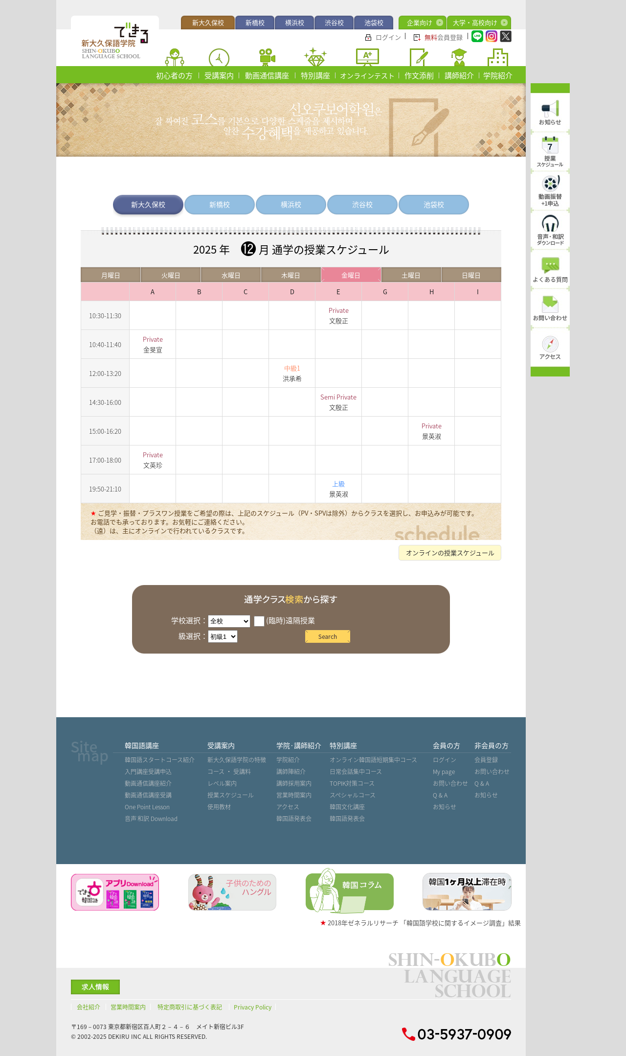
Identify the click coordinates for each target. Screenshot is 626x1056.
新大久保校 (208, 22)
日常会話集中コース (356, 771)
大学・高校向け (475, 22)
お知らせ (444, 806)
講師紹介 (459, 75)
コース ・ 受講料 (229, 771)
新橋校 (255, 22)
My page (444, 771)
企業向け (419, 22)
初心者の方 (174, 75)
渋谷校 (334, 22)
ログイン (388, 37)
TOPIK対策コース (352, 783)
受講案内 (219, 75)
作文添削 (419, 75)
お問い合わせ (450, 783)
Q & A (440, 795)
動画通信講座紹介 (148, 783)
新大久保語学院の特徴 (236, 759)
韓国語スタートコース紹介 (160, 759)
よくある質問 (550, 279)
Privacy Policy (252, 1007)
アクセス (287, 806)
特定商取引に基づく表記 (189, 1007)
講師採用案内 (294, 783)
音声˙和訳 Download (151, 818)
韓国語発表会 (294, 818)
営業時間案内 (294, 795)
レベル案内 (222, 783)
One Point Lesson (147, 806)
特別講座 (315, 75)
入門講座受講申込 (148, 771)
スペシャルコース (353, 795)
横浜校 (294, 22)
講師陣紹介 (291, 771)
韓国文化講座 (347, 806)
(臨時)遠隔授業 (284, 620)
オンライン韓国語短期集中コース (373, 759)
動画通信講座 (267, 75)
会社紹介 (88, 1007)
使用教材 (219, 806)
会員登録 (444, 37)
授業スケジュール (230, 795)
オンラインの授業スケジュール (450, 552)
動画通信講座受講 (148, 795)
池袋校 (373, 22)
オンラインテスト (367, 75)
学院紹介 (498, 75)
